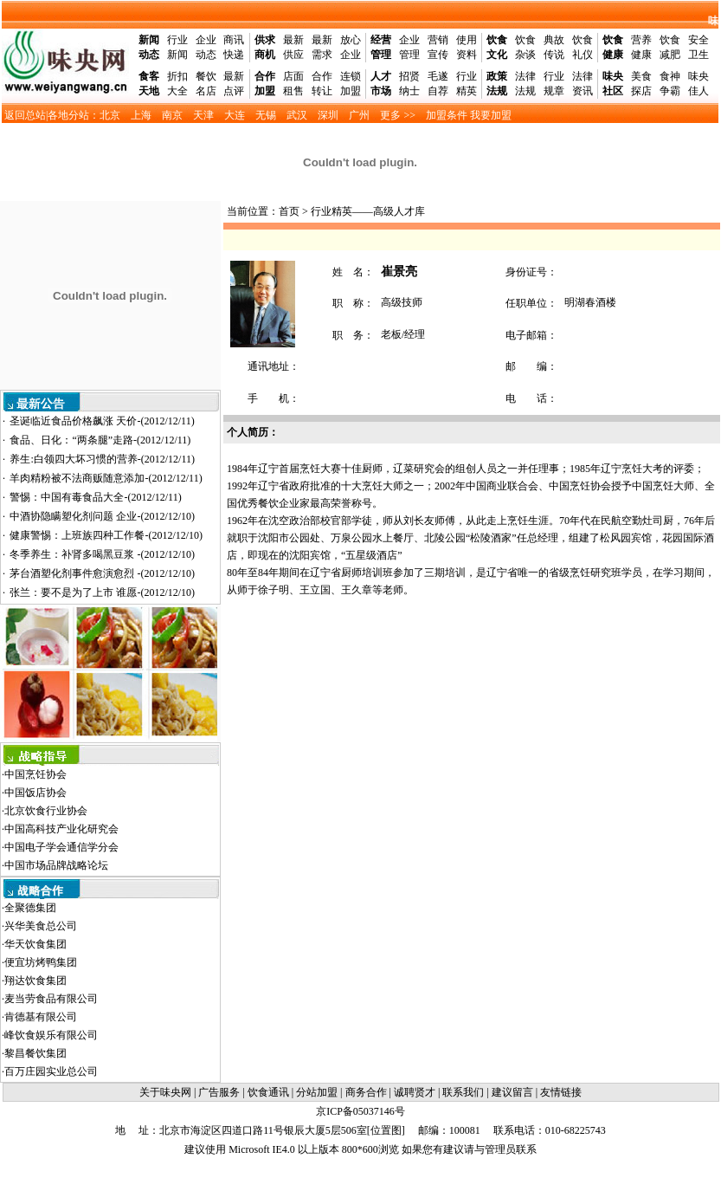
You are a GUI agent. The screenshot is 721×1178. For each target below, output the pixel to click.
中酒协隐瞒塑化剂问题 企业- (102, 516)
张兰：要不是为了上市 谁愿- (102, 592)
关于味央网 (165, 1092)
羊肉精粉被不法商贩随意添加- (106, 478)
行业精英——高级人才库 (368, 211)
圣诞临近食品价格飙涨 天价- (102, 421)
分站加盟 (317, 1092)
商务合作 (366, 1092)
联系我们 (463, 1092)
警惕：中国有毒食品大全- (95, 497)
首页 (289, 211)
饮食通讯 (268, 1092)
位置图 (386, 1130)
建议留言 (512, 1092)
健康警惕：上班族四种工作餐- (106, 535)
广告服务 (219, 1092)
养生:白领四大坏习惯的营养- (102, 459)
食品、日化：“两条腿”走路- (100, 440)
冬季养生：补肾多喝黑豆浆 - (102, 554)
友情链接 (561, 1092)
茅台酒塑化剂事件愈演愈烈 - (102, 573)
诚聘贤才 (414, 1092)
